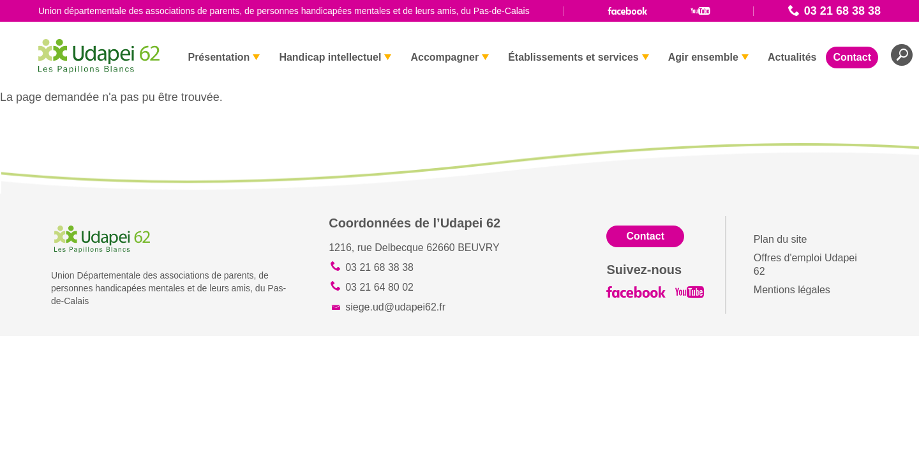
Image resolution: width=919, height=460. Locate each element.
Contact (852, 57)
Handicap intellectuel (330, 57)
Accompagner (444, 57)
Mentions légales (792, 289)
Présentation (219, 57)
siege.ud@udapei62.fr (395, 307)
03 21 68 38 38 (842, 10)
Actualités (792, 57)
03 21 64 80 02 (379, 287)
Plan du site (780, 239)
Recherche (902, 55)
